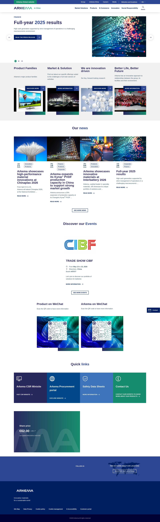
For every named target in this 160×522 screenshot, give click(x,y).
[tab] (15, 61)
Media (114, 2)
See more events (80, 292)
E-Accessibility (71, 509)
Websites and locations (129, 2)
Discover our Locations (124, 471)
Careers (105, 2)
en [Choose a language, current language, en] (143, 2)
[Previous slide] (9, 37)
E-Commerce (104, 8)
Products (93, 8)
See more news (80, 210)
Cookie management (56, 509)
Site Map (17, 509)
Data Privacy (27, 509)
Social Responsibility (130, 8)
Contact (153, 310)
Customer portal (85, 509)
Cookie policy (40, 509)
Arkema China (94, 2)
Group (83, 2)
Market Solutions (81, 8)
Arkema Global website (25, 2)
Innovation (115, 8)
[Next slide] (150, 37)
